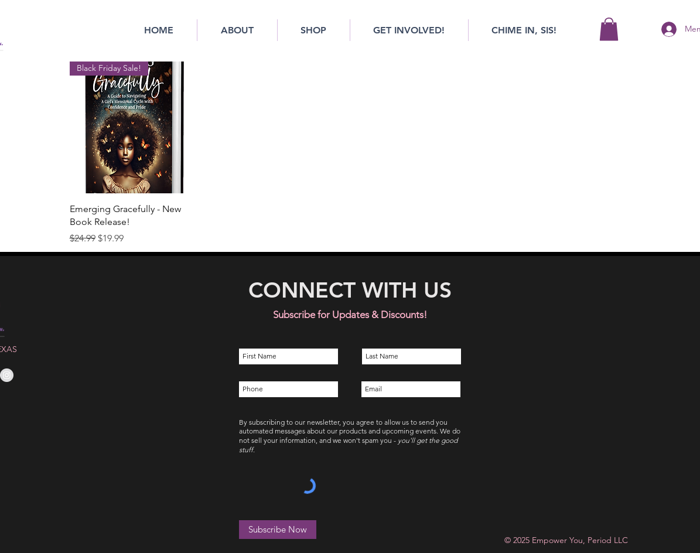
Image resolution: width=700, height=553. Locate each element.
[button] (609, 29)
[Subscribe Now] (277, 529)
